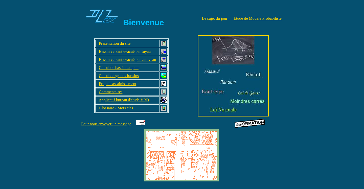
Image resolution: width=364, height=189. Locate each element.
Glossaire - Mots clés (116, 108)
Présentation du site (114, 43)
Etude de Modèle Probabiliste (258, 18)
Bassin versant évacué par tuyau (125, 51)
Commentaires (110, 92)
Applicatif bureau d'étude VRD (124, 100)
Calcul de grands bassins (119, 76)
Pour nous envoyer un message (106, 124)
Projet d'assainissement (117, 84)
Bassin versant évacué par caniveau (127, 59)
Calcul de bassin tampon (119, 67)
